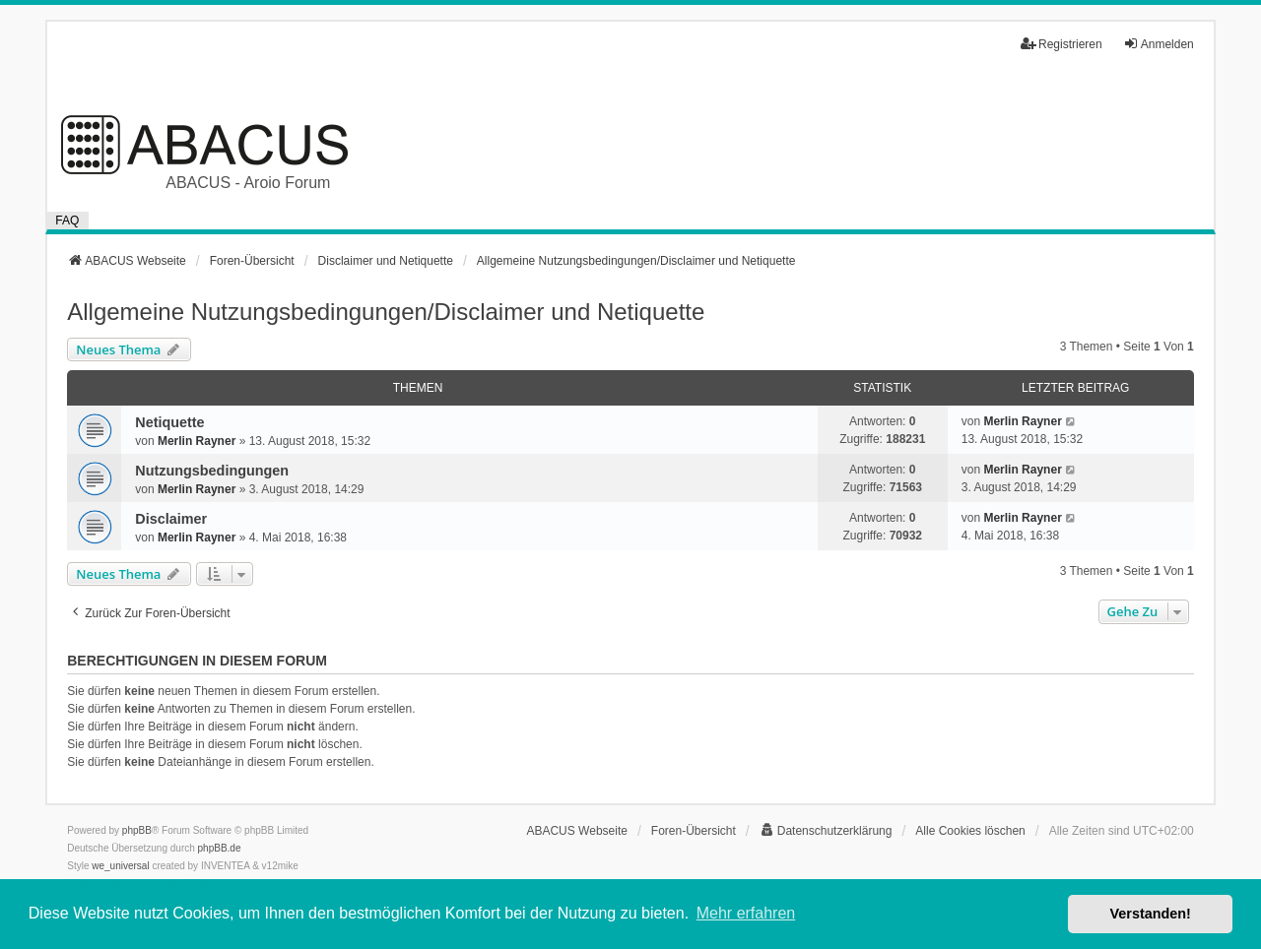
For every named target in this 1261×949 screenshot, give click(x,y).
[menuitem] (826, 831)
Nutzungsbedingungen (212, 470)
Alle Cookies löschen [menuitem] (970, 831)
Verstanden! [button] (1150, 913)
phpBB (137, 830)
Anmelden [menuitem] (1158, 43)
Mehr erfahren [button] (746, 913)
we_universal (120, 865)
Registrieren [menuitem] (1061, 43)
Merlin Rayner (196, 441)
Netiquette (169, 422)
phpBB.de (219, 848)
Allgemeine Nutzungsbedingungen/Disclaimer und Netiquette (385, 311)
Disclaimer (171, 519)
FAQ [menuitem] (67, 220)
